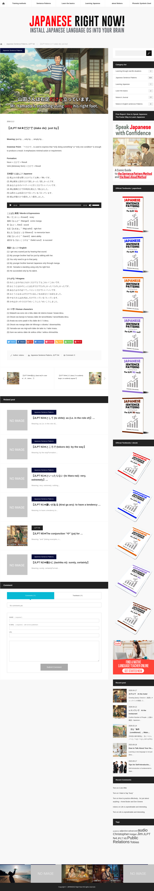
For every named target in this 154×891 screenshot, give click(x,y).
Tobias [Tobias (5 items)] (134, 842)
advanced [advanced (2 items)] (132, 831)
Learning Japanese (92, 3)
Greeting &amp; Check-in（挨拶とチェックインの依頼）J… (141, 699)
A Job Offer (123, 788)
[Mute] (90, 205)
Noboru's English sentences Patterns (134, 104)
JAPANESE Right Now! (75, 887)
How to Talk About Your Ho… (141, 748)
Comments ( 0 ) (30, 595)
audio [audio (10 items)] (143, 830)
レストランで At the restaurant (137, 712)
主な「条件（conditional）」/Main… (139, 730)
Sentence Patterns (44, 3)
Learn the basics (68, 3)
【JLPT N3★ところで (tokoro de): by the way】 (60, 447)
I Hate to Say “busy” (126, 793)
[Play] (10, 205)
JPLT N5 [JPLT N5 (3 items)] (122, 838)
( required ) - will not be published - (24, 625)
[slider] (50, 205)
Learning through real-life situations (134, 71)
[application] (54, 205)
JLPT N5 (37, 528)
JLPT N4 (56, 355)
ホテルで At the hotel (138, 694)
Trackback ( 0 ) (78, 595)
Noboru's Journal (134, 97)
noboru (21, 355)
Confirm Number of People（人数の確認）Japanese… (140, 718)
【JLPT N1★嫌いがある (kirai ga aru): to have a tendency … (66, 504)
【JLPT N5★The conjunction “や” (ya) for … (57, 533)
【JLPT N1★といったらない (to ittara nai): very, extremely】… (59, 477)
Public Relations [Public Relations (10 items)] (125, 840)
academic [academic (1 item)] (116, 831)
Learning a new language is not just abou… (140, 753)
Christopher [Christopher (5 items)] (121, 834)
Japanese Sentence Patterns (12, 50)
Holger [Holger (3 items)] (133, 834)
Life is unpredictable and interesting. (134, 807)
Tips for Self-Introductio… (140, 765)
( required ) (15, 617)
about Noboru (117, 3)
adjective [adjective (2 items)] (124, 831)
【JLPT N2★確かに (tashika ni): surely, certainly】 (62, 562)
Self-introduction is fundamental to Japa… (140, 769)
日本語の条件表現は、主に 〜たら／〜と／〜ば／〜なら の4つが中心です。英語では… (140, 739)
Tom (114, 788)
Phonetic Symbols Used (141, 3)
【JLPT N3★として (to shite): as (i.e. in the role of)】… (63, 418)
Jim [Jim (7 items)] (140, 834)
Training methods (19, 3)
